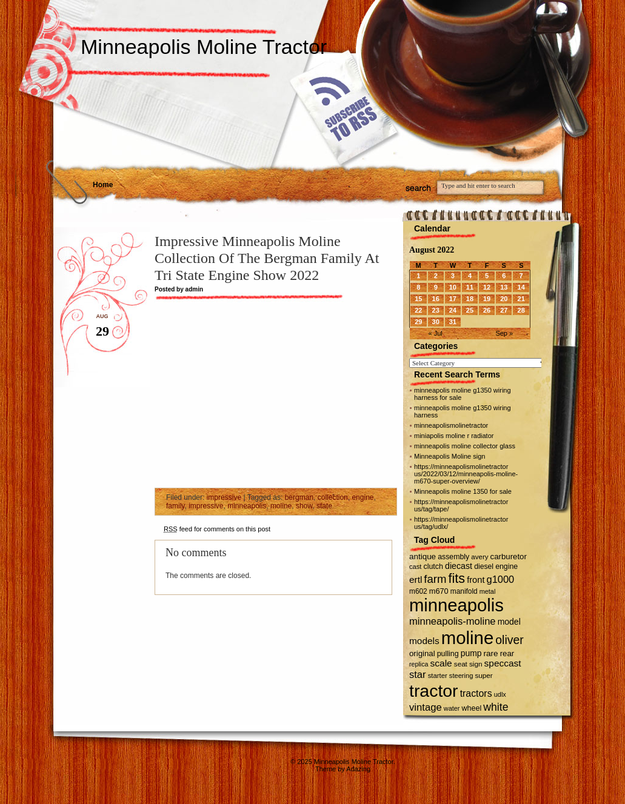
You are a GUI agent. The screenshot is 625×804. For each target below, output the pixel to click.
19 (486, 298)
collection (333, 497)
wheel (471, 708)
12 (486, 287)
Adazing (358, 768)
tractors (476, 693)
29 (418, 321)
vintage (425, 707)
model (509, 621)
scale (441, 663)
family (175, 506)
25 (469, 310)
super (483, 675)
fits (457, 578)
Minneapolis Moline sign (449, 456)
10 (452, 287)
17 (452, 298)
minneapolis (246, 506)
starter (437, 675)
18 (469, 298)
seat (460, 664)
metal (488, 591)
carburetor (508, 556)
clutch (433, 566)
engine (362, 497)
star (417, 674)
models (424, 641)
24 (452, 310)
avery (479, 556)
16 (436, 298)
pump (471, 653)
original (422, 653)
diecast (458, 566)
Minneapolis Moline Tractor (204, 46)
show (304, 506)
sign (476, 664)
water (452, 708)
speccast (502, 663)
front (475, 580)
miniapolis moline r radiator (453, 435)
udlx (500, 694)
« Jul (436, 333)
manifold (464, 591)
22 (418, 310)
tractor (433, 690)
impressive (224, 497)
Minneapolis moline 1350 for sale (463, 491)
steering (461, 675)
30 (436, 321)
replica (418, 664)
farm (435, 579)
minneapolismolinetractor (451, 425)
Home (103, 185)
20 (503, 298)
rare (491, 653)
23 (436, 310)
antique (422, 556)
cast (415, 566)
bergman (299, 497)
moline (281, 506)
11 (469, 287)
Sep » (504, 333)
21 (521, 298)
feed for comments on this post (217, 529)
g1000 (501, 579)
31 (452, 321)
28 (521, 310)
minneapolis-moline (452, 621)
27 (503, 310)
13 (503, 287)
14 (521, 287)
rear (507, 653)
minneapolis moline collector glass (464, 446)
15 (418, 298)
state (324, 506)
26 (486, 310)
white (495, 707)
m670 (439, 591)
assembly (453, 557)
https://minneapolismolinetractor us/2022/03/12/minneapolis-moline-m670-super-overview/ (466, 474)
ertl (415, 579)
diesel (483, 566)
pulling (448, 654)
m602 (418, 591)
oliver (509, 639)
